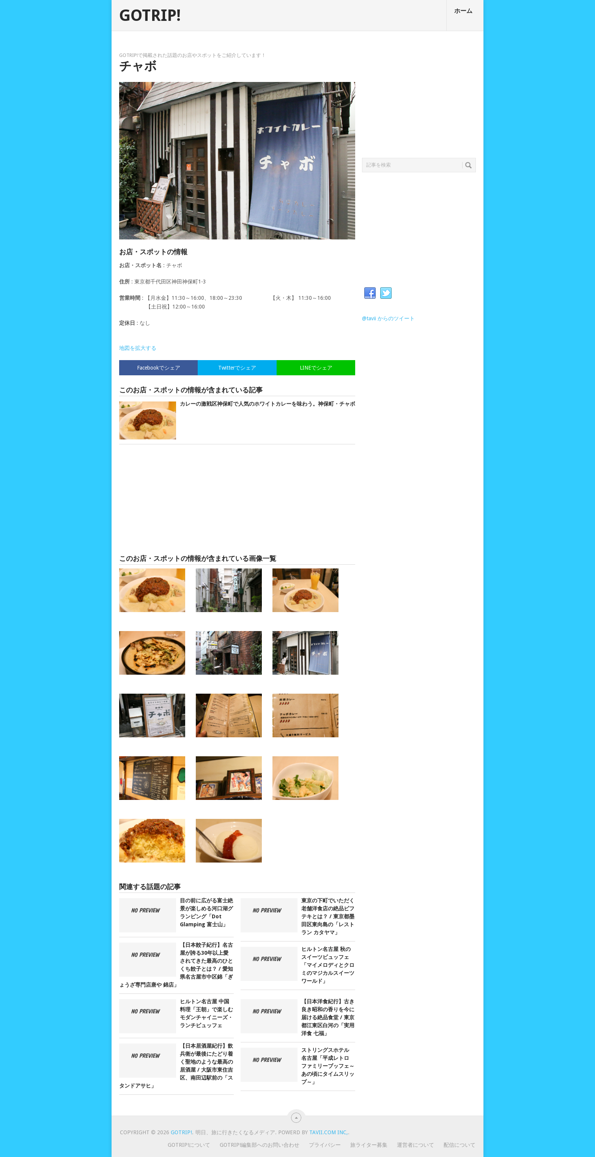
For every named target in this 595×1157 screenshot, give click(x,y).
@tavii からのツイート (388, 318)
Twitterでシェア (237, 368)
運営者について (415, 1145)
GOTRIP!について (189, 1145)
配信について (459, 1145)
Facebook (370, 293)
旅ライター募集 (368, 1145)
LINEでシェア (316, 368)
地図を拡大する (137, 348)
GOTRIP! (150, 16)
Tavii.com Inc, (328, 1132)
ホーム (463, 10)
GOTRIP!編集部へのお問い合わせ (259, 1145)
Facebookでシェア (158, 368)
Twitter (386, 293)
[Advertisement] (237, 499)
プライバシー (325, 1145)
